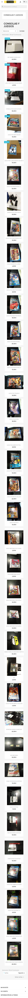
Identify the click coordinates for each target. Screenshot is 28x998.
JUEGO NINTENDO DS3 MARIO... (14, 626)
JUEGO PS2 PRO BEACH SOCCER (14, 703)
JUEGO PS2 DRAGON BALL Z (14, 367)
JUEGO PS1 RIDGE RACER (14, 134)
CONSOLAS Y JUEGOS (13, 15)
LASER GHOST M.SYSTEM (14, 858)
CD (14, 677)
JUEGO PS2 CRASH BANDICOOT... (14, 238)
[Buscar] (14, 6)
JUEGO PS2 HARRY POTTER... (14, 445)
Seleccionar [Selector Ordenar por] (9, 31)
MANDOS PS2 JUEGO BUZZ (14, 212)
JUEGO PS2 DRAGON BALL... (14, 341)
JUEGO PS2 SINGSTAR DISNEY (14, 290)
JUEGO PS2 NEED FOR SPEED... (14, 316)
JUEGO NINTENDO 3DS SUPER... (14, 600)
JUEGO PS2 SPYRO (14, 419)
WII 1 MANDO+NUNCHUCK (14, 57)
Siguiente (21, 973)
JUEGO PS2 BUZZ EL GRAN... (14, 264)
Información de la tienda (9, 995)
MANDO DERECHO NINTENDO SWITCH (14, 652)
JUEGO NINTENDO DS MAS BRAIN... (14, 83)
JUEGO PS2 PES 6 (14, 522)
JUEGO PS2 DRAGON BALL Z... (14, 186)
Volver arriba (19, 977)
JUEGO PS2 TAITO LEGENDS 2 (14, 471)
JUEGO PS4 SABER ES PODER (14, 884)
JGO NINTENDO (14, 755)
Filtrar (22, 31)
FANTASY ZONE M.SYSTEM (14, 833)
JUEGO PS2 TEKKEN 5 (14, 393)
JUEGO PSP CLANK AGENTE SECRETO (14, 160)
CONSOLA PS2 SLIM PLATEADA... (14, 109)
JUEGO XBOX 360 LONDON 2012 (14, 936)
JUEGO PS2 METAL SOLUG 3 (14, 496)
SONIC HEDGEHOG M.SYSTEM (14, 781)
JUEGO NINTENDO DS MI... (14, 574)
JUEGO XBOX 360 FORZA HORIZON (14, 962)
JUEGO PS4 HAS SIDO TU (14, 910)
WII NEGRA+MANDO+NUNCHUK (14, 729)
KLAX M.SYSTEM (14, 807)
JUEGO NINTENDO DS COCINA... (14, 548)
